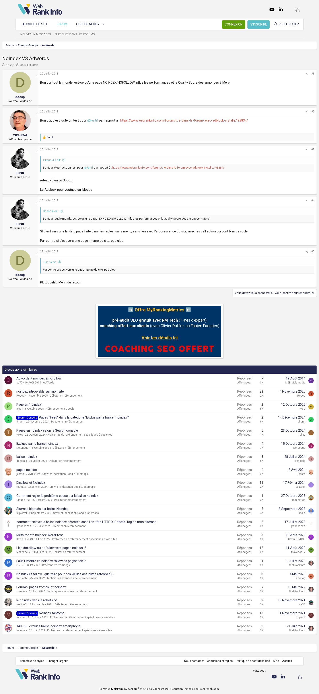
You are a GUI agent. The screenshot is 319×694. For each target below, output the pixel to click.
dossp (25, 65)
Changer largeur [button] (60, 661)
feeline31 (37, 604)
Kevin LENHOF (40, 539)
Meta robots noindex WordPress (55, 535)
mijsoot (36, 617)
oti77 (35, 382)
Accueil (285, 661)
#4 (297, 200)
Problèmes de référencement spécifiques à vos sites (95, 434)
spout (286, 513)
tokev (35, 434)
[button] (105, 24)
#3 (297, 149)
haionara (37, 630)
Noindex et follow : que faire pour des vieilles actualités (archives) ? (81, 574)
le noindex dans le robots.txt (52, 600)
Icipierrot (37, 513)
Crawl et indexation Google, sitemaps (80, 474)
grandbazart (39, 526)
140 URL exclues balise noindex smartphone (64, 626)
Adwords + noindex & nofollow (54, 378)
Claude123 (38, 499)
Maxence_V (39, 552)
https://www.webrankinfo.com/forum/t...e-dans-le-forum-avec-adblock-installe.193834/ (199, 120)
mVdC (286, 408)
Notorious (38, 447)
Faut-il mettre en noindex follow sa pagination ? (66, 561)
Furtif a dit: (65, 262)
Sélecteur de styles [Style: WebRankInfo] (34, 661)
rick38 (286, 604)
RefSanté (37, 578)
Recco (36, 395)
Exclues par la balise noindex (52, 444)
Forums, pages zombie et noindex (56, 587)
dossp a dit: (66, 211)
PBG (34, 565)
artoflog (285, 578)
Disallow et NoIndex (46, 483)
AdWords (64, 382)
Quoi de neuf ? (90, 24)
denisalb (37, 460)
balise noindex (42, 457)
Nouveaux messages (38, 34)
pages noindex (42, 470)
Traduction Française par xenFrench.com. (195, 689)
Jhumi (36, 421)
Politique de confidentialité (251, 661)
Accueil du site (37, 24)
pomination (283, 499)
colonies (37, 591)
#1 (297, 73)
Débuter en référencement (81, 395)
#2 (297, 111)
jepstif (35, 474)
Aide (274, 661)
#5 (297, 251)
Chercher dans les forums (77, 34)
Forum (64, 24)
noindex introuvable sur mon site (55, 391)
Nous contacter (192, 661)
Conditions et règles (217, 661)
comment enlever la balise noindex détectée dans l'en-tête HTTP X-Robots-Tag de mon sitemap (102, 522)
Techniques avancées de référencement (87, 578)
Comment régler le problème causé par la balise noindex (73, 496)
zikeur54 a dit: (67, 160)
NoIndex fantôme (67, 613)
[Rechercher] (284, 24)
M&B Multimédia (280, 382)
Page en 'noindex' (44, 405)
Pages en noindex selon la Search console (62, 431)
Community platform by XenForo (134, 689)
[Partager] (291, 73)
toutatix (36, 486)
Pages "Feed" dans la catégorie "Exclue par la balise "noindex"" (99, 417)
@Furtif (108, 120)
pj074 (35, 408)
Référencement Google (75, 408)
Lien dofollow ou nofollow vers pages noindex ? (67, 548)
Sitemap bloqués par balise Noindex (58, 509)
